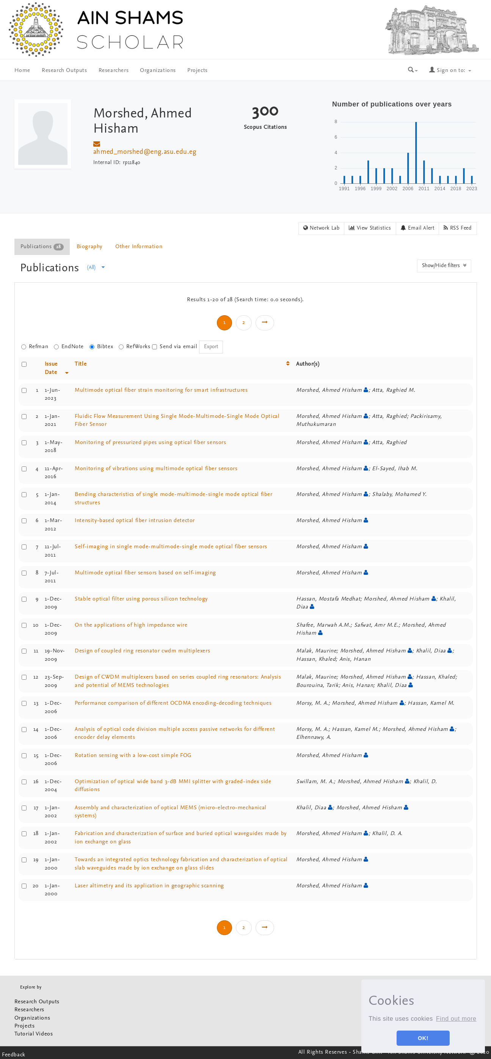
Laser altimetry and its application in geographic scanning (149, 886)
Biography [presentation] (89, 247)
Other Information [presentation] (138, 247)
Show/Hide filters (444, 266)
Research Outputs (64, 71)
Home (22, 71)
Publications (51, 268)
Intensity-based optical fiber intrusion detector (135, 521)
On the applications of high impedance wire (131, 625)
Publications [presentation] (42, 247)
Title (80, 364)
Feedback (13, 1055)
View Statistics (370, 228)
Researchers (114, 71)
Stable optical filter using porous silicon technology (141, 599)
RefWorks (135, 347)
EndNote (69, 347)
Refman (35, 347)
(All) (96, 267)
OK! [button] (423, 1038)
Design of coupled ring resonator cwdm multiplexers (142, 651)
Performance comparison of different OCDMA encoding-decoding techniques (173, 703)
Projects (197, 71)
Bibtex (101, 347)
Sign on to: (450, 71)
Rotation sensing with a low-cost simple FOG (133, 756)
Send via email (174, 347)
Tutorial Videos (33, 1034)
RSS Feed (458, 228)
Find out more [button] (456, 1018)
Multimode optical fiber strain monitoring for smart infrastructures (161, 390)
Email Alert (418, 228)
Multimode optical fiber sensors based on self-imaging (145, 573)
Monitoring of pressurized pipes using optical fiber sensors (150, 443)
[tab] (42, 247)
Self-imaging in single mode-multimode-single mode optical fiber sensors (171, 547)
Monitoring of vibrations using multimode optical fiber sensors (156, 469)
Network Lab (321, 228)
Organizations (158, 71)
